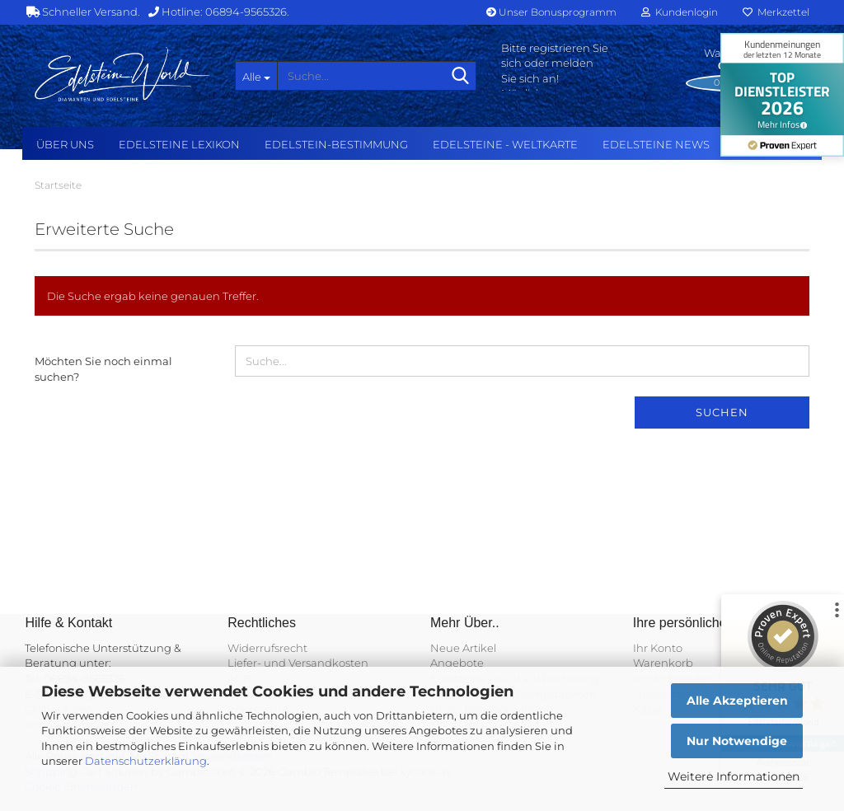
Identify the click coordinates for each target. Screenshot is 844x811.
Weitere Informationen (733, 776)
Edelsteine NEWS (656, 144)
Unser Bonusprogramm (551, 12)
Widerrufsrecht (267, 647)
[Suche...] (256, 76)
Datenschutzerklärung (146, 760)
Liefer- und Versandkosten (297, 662)
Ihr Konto (657, 647)
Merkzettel (776, 12)
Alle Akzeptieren (737, 700)
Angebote (457, 662)
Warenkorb (663, 662)
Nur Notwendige (737, 741)
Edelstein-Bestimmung (336, 144)
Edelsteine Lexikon (179, 144)
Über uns (65, 144)
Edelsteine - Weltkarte (505, 144)
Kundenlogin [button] (679, 12)
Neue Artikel (463, 647)
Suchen (722, 412)
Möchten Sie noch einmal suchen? (103, 368)
